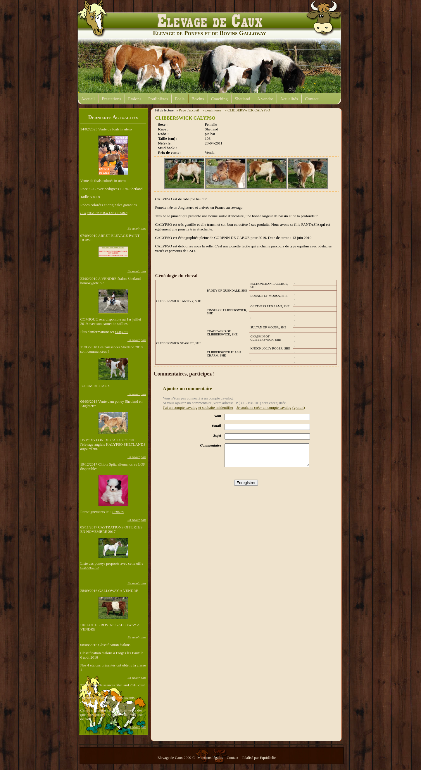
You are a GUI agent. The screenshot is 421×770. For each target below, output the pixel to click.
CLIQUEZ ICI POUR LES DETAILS (103, 213)
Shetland (242, 99)
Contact (312, 99)
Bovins (197, 99)
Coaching (219, 99)
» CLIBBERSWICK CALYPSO (247, 110)
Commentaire (210, 445)
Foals (179, 99)
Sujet (217, 435)
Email (216, 426)
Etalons (134, 99)
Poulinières (158, 99)
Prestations (111, 99)
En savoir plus (136, 228)
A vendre (265, 99)
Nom (217, 416)
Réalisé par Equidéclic (259, 758)
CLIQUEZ (121, 332)
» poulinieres (212, 110)
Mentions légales (210, 758)
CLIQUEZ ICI (89, 567)
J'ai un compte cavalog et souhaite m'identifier (198, 407)
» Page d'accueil (187, 110)
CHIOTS (118, 512)
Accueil (88, 99)
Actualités (289, 99)
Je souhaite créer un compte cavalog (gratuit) (271, 407)
